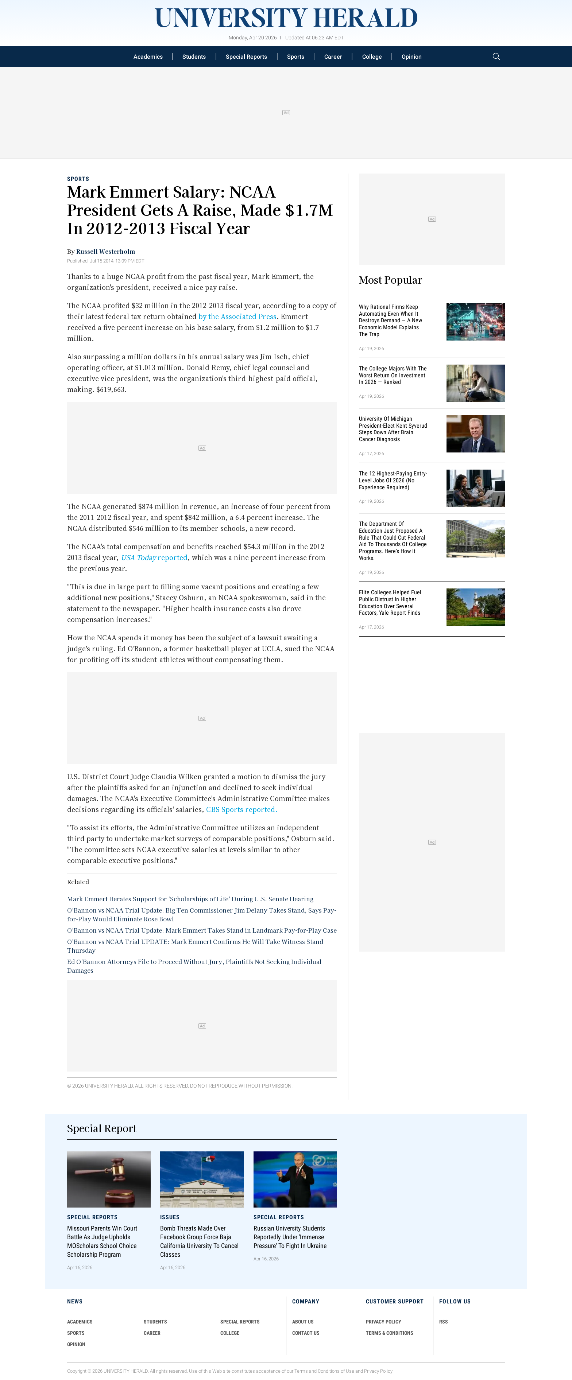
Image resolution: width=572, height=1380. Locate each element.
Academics (148, 56)
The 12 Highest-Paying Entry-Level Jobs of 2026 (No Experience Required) (393, 480)
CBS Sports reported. (241, 809)
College (372, 56)
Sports (295, 56)
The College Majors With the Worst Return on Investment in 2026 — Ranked (393, 375)
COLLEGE (229, 1333)
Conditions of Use (336, 1371)
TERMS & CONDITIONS (389, 1333)
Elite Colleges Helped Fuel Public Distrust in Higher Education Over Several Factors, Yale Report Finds (390, 602)
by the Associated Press (237, 316)
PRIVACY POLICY (383, 1322)
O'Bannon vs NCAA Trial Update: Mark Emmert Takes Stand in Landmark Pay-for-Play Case (202, 930)
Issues (170, 1216)
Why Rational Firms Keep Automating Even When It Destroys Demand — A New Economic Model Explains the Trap (390, 320)
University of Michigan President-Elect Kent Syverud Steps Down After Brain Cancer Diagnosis (393, 429)
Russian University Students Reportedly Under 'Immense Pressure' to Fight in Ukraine (290, 1237)
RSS (443, 1322)
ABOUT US (303, 1322)
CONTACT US (306, 1333)
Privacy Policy (378, 1371)
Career (333, 56)
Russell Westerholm (105, 251)
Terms (301, 1371)
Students (194, 56)
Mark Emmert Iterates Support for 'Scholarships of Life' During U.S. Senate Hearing (190, 898)
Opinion (412, 56)
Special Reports (246, 56)
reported (154, 557)
